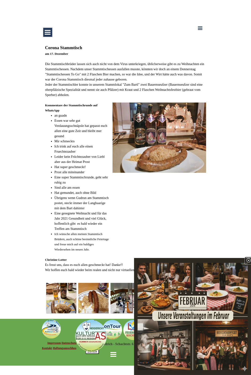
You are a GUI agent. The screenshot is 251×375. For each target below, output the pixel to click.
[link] (192, 316)
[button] (61, 298)
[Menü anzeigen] (48, 32)
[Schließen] (248, 260)
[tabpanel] (125, 158)
